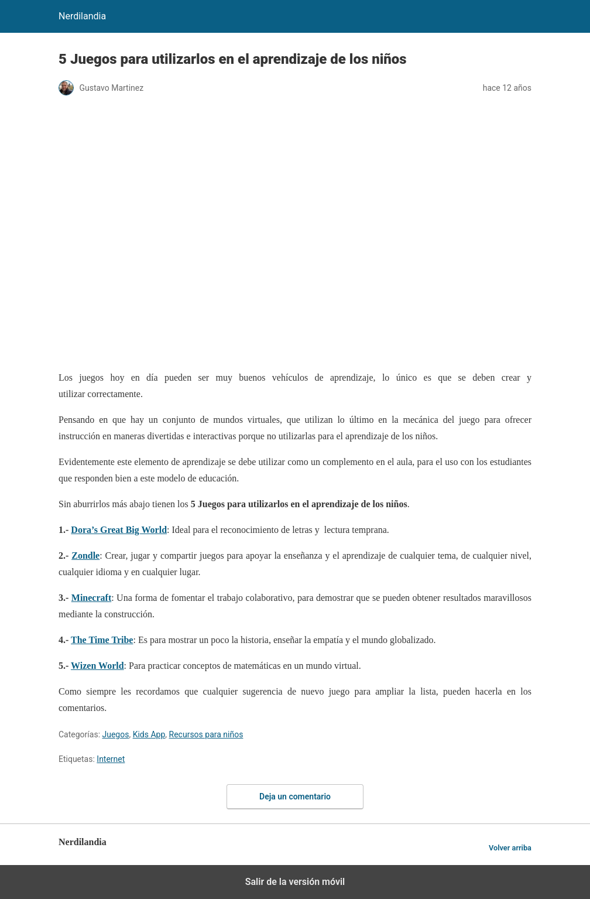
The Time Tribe (102, 640)
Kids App (149, 734)
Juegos (115, 734)
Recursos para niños (206, 734)
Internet (111, 759)
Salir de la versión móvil (295, 881)
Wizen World (97, 666)
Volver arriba (510, 847)
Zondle (85, 555)
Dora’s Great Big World (119, 530)
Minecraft (91, 598)
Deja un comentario (295, 796)
